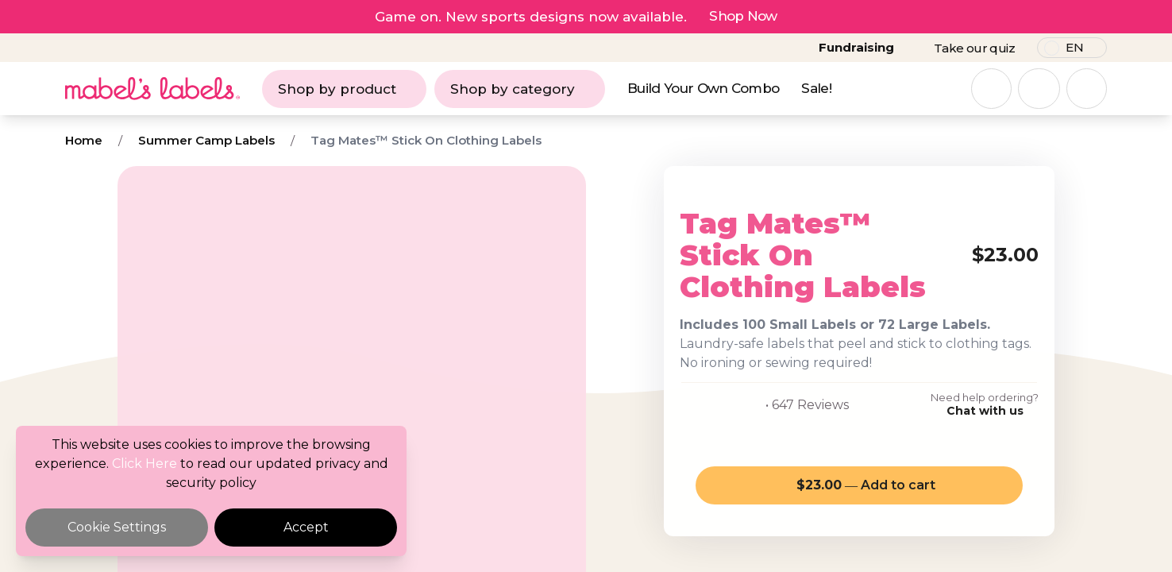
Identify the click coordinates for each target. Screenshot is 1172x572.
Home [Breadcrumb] (83, 140)
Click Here (144, 463)
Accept (306, 527)
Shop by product (344, 89)
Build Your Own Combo (703, 88)
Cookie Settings (116, 527)
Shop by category (519, 89)
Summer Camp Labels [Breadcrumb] (206, 140)
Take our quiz (974, 48)
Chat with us (985, 411)
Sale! (816, 88)
